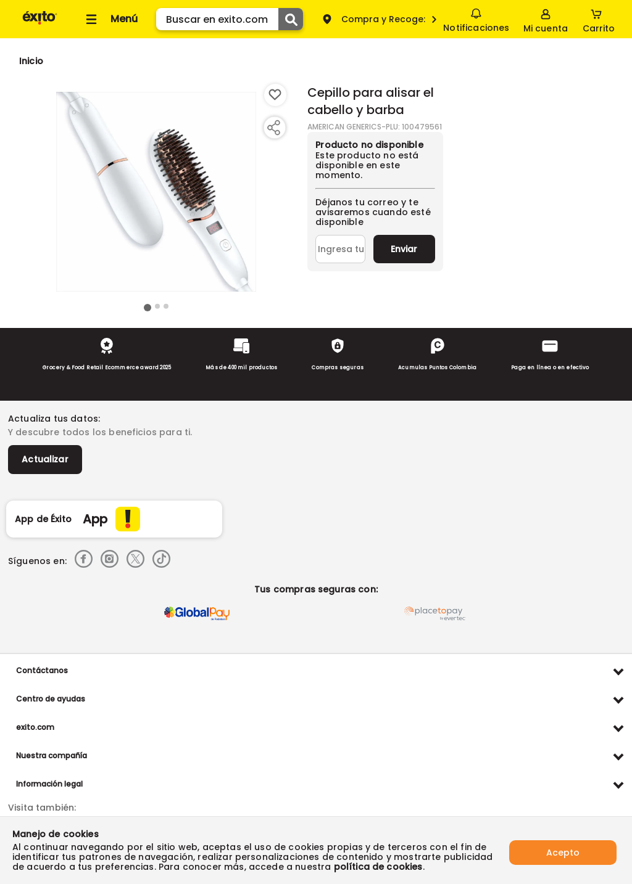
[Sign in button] (545, 19)
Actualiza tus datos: (54, 419)
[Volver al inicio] (40, 24)
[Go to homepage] (31, 61)
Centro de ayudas (50, 699)
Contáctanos (42, 670)
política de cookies (378, 867)
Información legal (49, 784)
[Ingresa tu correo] (340, 249)
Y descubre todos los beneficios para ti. (100, 432)
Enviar (404, 249)
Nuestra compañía (51, 755)
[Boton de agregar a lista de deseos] (275, 95)
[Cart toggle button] (598, 19)
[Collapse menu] (109, 19)
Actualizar (45, 459)
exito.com (35, 727)
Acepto (563, 850)
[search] (229, 19)
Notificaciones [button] (476, 18)
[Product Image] (156, 192)
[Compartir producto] (273, 128)
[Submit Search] (290, 19)
